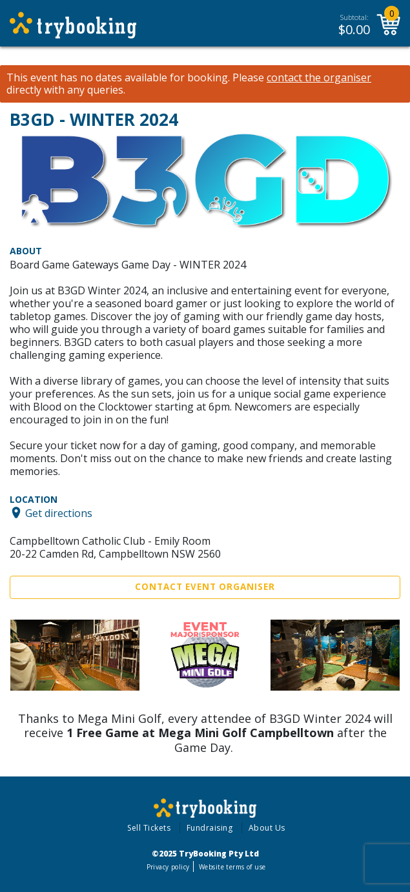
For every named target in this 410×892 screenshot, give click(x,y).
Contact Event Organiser (205, 587)
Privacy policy (168, 866)
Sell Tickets (148, 827)
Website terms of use (232, 866)
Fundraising (210, 827)
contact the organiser (319, 78)
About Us (267, 827)
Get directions (58, 512)
